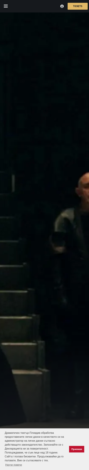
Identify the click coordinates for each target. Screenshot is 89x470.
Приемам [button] (76, 449)
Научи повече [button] (13, 464)
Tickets (77, 6)
